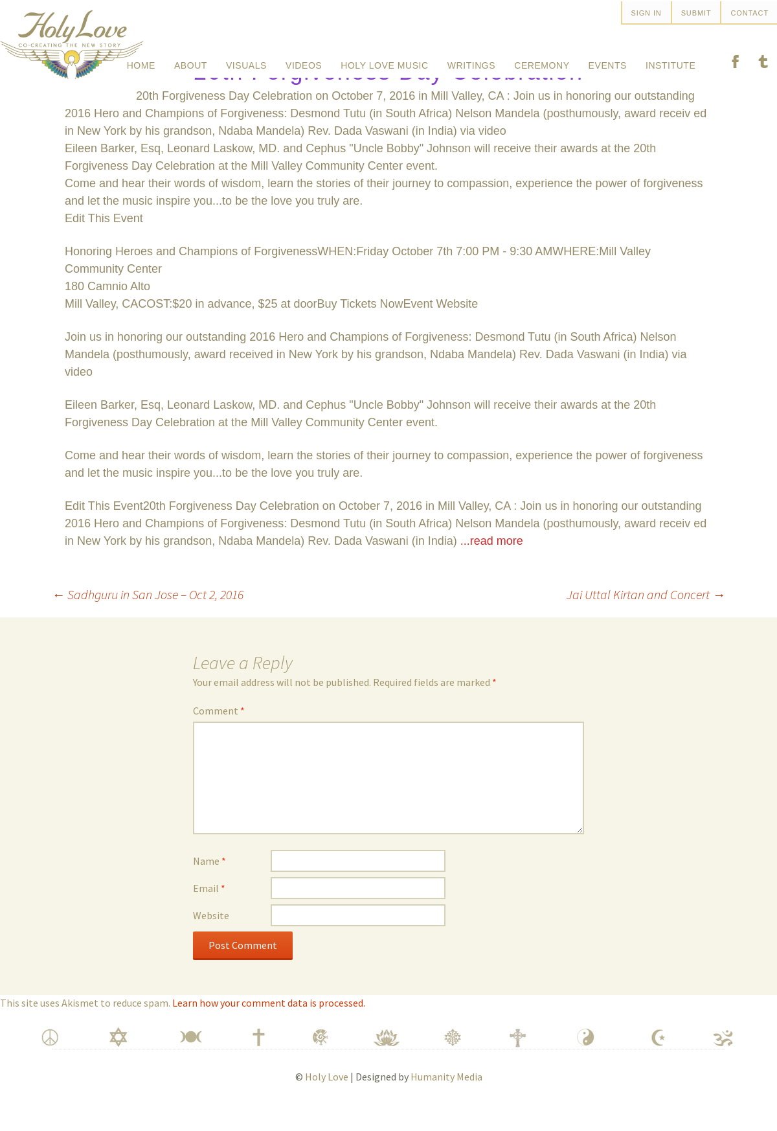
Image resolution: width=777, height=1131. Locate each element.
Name (209, 888)
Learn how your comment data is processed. (268, 1029)
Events (608, 61)
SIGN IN (646, 13)
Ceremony (541, 61)
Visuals (246, 61)
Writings (471, 61)
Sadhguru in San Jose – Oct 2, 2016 (147, 621)
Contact (749, 13)
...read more (491, 568)
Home (141, 61)
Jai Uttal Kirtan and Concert (646, 621)
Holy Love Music (384, 61)
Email (209, 915)
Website (211, 942)
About (190, 61)
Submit (696, 13)
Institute (670, 61)
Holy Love (326, 1103)
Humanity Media (446, 1103)
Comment (219, 737)
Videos (304, 61)
